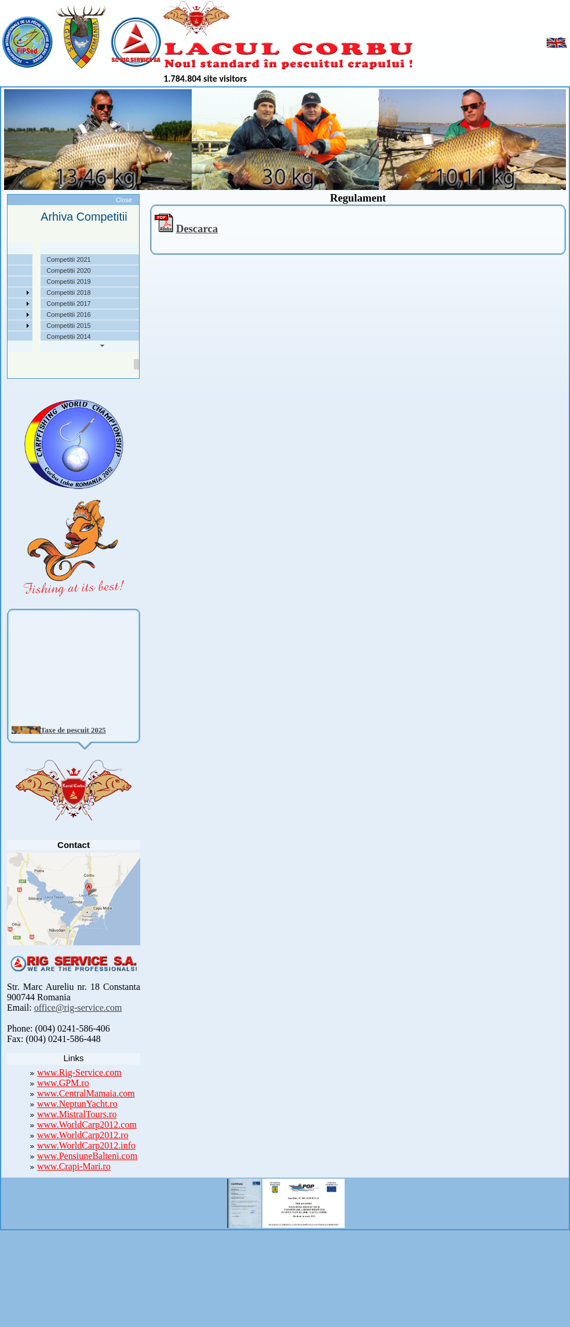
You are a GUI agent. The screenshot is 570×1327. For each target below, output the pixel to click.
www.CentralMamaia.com (86, 1093)
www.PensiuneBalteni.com (87, 1156)
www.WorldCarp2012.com (87, 1124)
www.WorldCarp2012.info (86, 1145)
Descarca (197, 228)
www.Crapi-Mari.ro (74, 1166)
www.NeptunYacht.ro (77, 1104)
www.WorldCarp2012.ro (83, 1135)
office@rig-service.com (78, 1007)
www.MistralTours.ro (76, 1114)
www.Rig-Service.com (79, 1072)
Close (124, 199)
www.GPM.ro (63, 1083)
